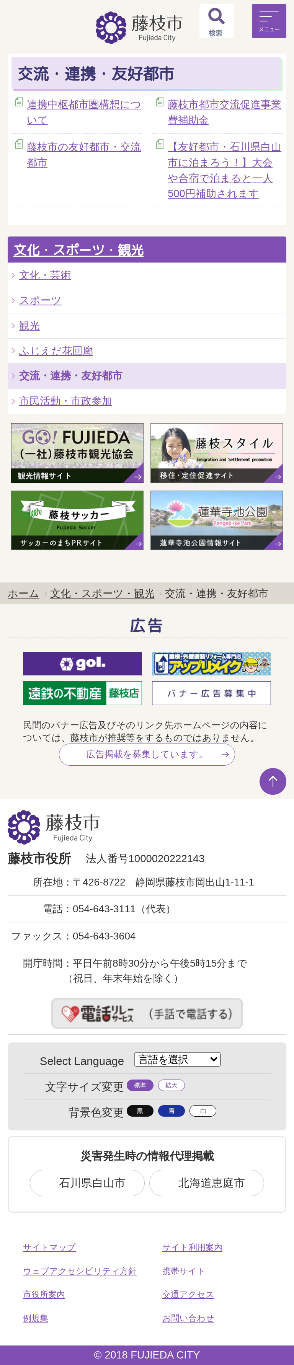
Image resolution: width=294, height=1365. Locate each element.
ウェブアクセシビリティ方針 (80, 1271)
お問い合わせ (188, 1318)
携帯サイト (184, 1271)
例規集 (35, 1318)
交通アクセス (188, 1294)
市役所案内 (44, 1294)
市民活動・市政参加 (65, 401)
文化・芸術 (45, 275)
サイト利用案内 (192, 1247)
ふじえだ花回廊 (56, 351)
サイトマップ (49, 1247)
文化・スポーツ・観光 (78, 250)
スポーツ (40, 300)
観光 (29, 325)
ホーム (23, 593)
